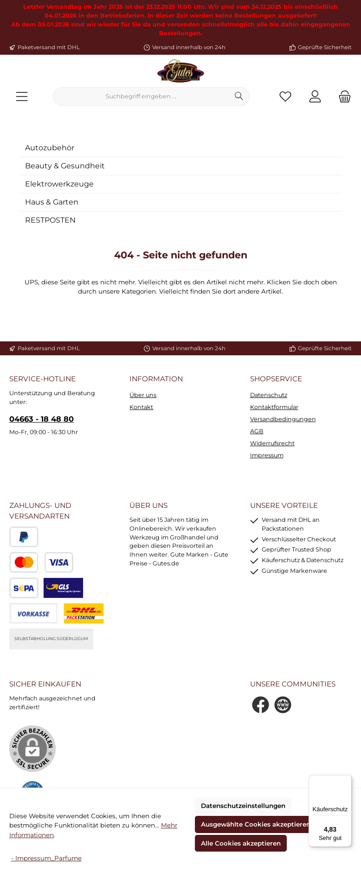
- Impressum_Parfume (46, 858)
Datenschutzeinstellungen (243, 805)
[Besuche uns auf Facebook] (260, 704)
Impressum (267, 455)
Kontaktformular (274, 407)
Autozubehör (49, 147)
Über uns (142, 394)
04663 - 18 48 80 (41, 418)
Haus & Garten (51, 202)
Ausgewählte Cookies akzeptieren (255, 824)
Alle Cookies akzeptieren (241, 843)
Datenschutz (268, 394)
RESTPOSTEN (50, 220)
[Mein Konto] (315, 96)
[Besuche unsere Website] (282, 704)
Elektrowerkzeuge (59, 184)
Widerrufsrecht (272, 443)
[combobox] (141, 96)
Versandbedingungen (283, 419)
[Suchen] (239, 96)
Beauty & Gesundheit (65, 165)
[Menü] (21, 96)
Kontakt (141, 407)
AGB (257, 431)
